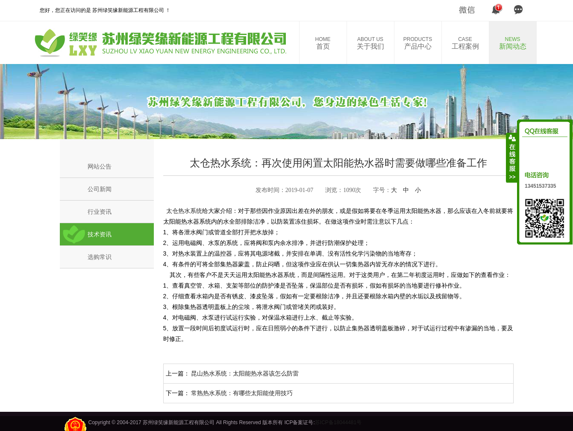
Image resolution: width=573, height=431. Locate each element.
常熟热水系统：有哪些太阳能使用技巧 (242, 393)
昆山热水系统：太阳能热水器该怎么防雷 (245, 373)
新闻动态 (512, 43)
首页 (323, 43)
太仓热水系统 (183, 210)
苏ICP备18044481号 (338, 422)
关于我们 (370, 43)
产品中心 (417, 43)
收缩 (512, 157)
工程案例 (465, 43)
